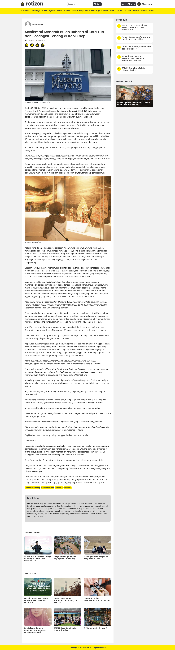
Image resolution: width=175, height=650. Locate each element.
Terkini (44, 10)
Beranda (25, 10)
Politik (112, 10)
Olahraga (95, 10)
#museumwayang (32, 488)
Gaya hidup (84, 10)
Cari (97, 4)
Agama (52, 10)
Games (143, 10)
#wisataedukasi (47, 488)
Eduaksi (66, 10)
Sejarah (104, 10)
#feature (67, 488)
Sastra (75, 10)
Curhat (120, 10)
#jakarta (59, 488)
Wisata (135, 10)
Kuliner (128, 10)
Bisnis (59, 10)
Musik (151, 10)
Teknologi (35, 10)
